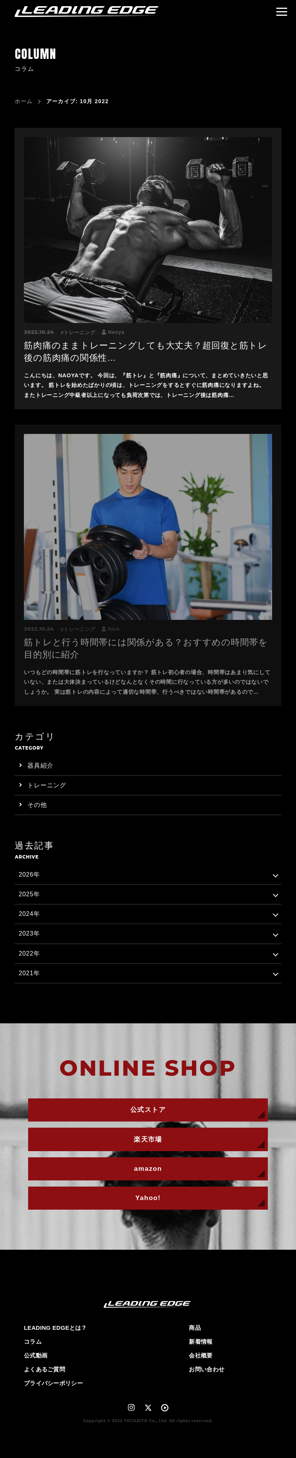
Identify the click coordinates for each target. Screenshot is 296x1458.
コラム (33, 1341)
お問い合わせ (206, 1369)
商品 (195, 1327)
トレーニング (79, 332)
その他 (37, 805)
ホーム (23, 101)
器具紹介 (40, 765)
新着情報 (200, 1341)
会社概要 (200, 1355)
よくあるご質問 (44, 1369)
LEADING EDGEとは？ (55, 1327)
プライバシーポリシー (53, 1383)
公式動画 (35, 1355)
